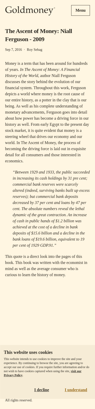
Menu (80, 10)
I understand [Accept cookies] (76, 390)
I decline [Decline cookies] (41, 390)
